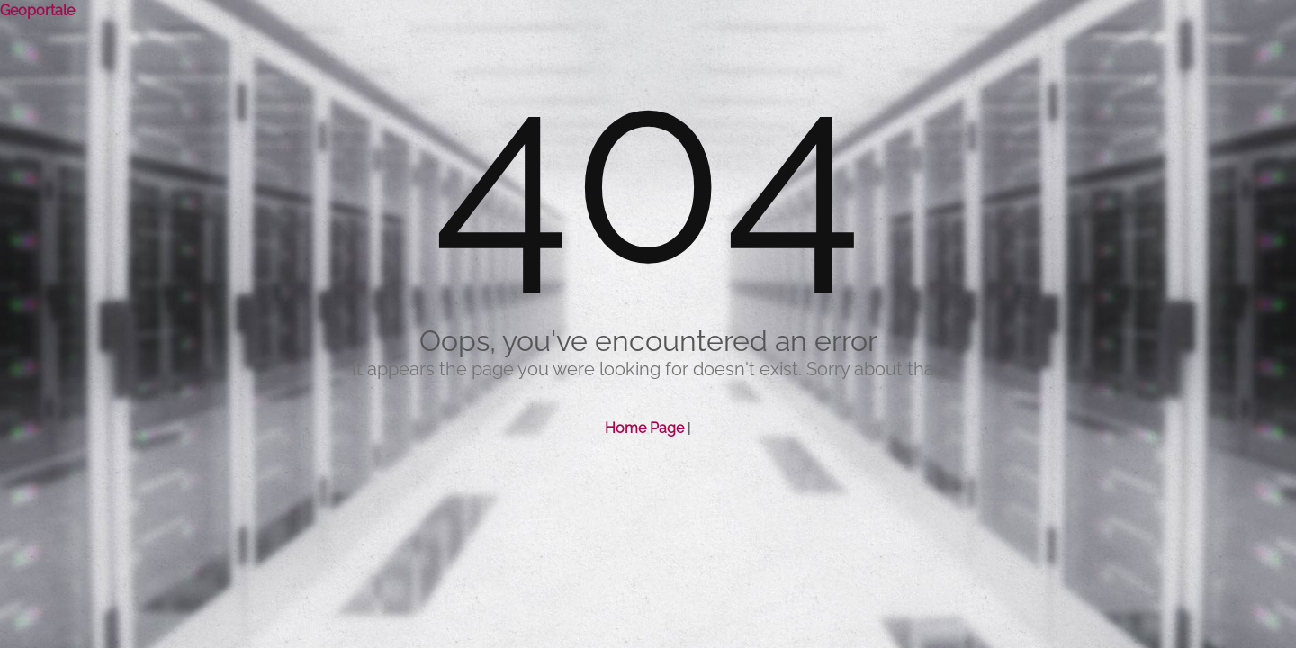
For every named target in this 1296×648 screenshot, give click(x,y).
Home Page (644, 427)
